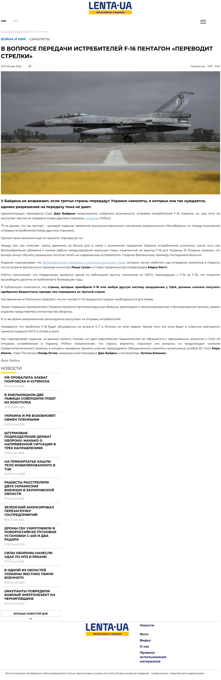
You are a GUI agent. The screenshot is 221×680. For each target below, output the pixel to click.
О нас (144, 646)
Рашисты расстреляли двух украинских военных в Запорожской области (29, 488)
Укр (3, 21)
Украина (21, 31)
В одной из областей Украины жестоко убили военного (28, 574)
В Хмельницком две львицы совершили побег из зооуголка (30, 398)
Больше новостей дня (31, 613)
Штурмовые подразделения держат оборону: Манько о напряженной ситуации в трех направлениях (30, 440)
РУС (217, 66)
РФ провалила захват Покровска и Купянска (26, 379)
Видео (145, 640)
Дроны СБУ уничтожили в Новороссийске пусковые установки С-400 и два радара (30, 534)
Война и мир (38, 31)
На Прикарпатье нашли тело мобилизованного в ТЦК (29, 465)
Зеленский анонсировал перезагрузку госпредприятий (29, 511)
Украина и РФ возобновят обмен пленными (30, 418)
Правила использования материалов (153, 657)
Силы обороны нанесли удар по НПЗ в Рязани (28, 555)
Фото (144, 634)
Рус (15, 21)
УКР (210, 66)
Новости (147, 625)
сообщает (92, 218)
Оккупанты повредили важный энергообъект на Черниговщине (29, 595)
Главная (6, 31)
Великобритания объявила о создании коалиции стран (84, 262)
